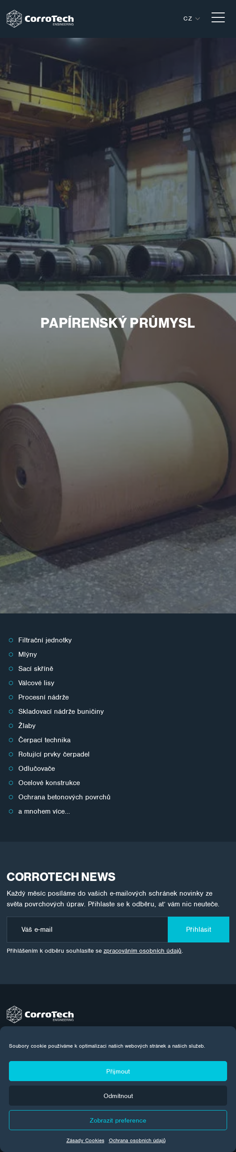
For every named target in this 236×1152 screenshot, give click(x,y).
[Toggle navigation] (218, 19)
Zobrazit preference (118, 1120)
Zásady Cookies (85, 1140)
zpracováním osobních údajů (143, 951)
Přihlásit (198, 929)
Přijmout (118, 1071)
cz (187, 18)
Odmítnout (118, 1096)
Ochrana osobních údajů (137, 1140)
